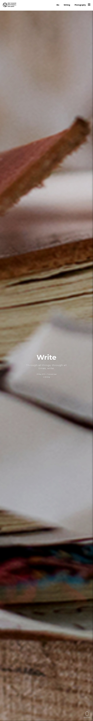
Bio (57, 5)
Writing (67, 5)
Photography (80, 5)
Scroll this (87, 714)
